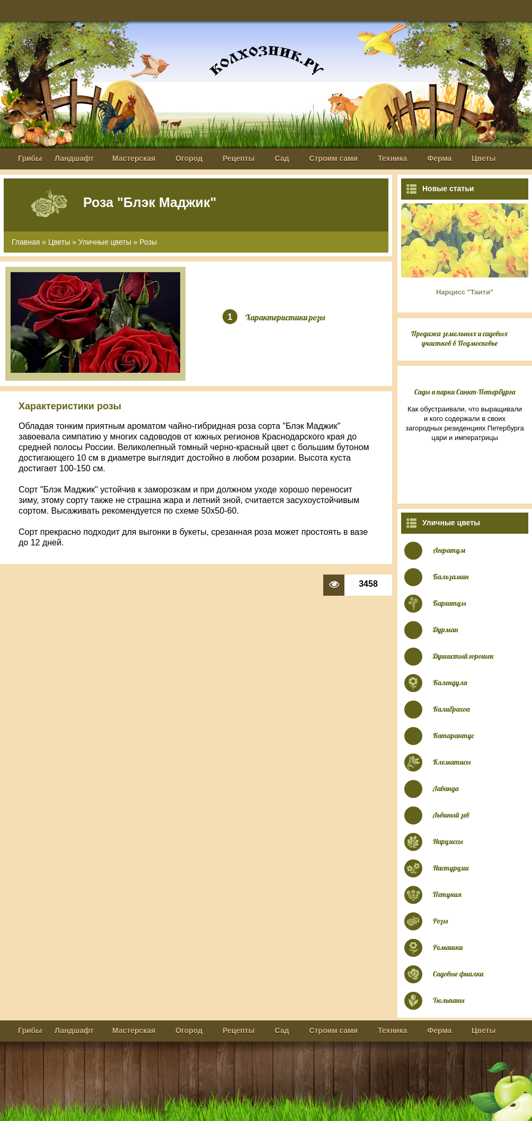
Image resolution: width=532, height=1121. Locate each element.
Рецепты (238, 158)
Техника (392, 158)
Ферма (439, 158)
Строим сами (333, 158)
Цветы (483, 158)
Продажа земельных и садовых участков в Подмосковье (459, 338)
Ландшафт (74, 158)
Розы (148, 242)
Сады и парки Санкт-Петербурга (465, 392)
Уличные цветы (104, 242)
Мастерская (133, 158)
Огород (188, 158)
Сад (282, 158)
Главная (26, 242)
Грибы (30, 158)
